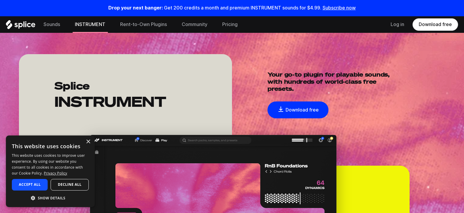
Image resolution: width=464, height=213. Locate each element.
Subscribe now (339, 8)
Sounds (52, 24)
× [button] (88, 142)
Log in (397, 24)
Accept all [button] (30, 184)
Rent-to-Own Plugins (143, 24)
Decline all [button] (70, 184)
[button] (50, 197)
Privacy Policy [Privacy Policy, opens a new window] (55, 173)
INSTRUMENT (90, 24)
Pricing (230, 24)
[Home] (20, 26)
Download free (435, 24)
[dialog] (50, 171)
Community (194, 24)
